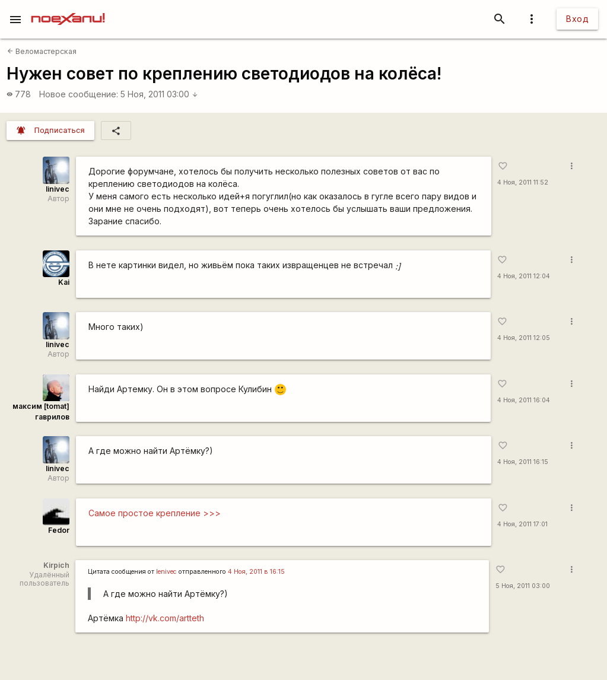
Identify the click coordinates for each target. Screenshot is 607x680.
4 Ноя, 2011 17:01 (522, 524)
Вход (577, 19)
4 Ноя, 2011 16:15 (522, 462)
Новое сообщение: (78, 94)
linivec (57, 189)
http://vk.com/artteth (165, 618)
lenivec (166, 572)
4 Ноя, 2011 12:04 (523, 276)
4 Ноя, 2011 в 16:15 (256, 572)
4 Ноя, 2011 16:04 (523, 400)
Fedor (58, 530)
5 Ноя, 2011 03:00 (159, 94)
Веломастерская (42, 51)
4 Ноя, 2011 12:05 (523, 338)
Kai (63, 282)
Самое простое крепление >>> (154, 513)
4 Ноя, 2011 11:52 (522, 182)
